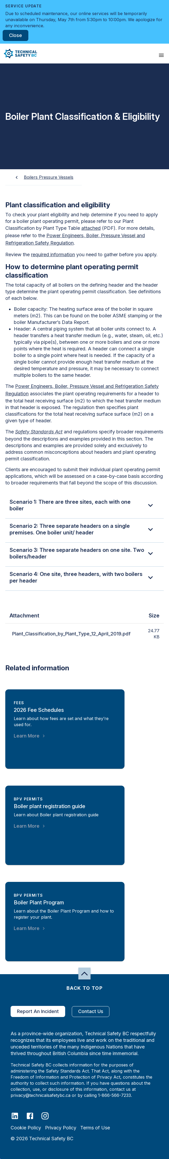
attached (91, 228)
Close (15, 35)
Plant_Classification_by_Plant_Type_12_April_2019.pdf (71, 633)
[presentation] (161, 55)
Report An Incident (38, 1011)
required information (53, 254)
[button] (18, 53)
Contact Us (90, 1011)
